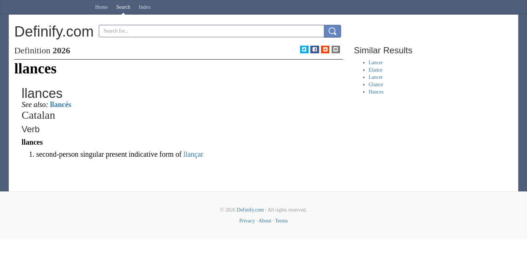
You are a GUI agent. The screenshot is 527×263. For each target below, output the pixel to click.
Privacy (247, 221)
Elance (375, 70)
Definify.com (250, 210)
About (264, 221)
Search (123, 7)
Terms (281, 221)
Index (144, 7)
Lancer (376, 62)
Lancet (375, 77)
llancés (60, 104)
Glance (376, 84)
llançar (193, 154)
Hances (376, 92)
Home (101, 7)
